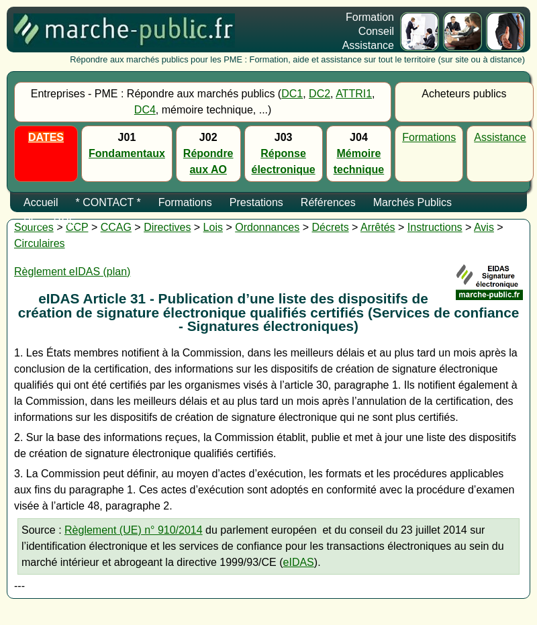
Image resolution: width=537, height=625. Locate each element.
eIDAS (298, 562)
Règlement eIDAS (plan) (72, 271)
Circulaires (39, 243)
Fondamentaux (127, 153)
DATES (46, 137)
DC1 (292, 93)
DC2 (319, 93)
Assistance (500, 137)
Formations (429, 137)
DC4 (145, 109)
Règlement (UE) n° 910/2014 (133, 530)
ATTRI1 (354, 93)
